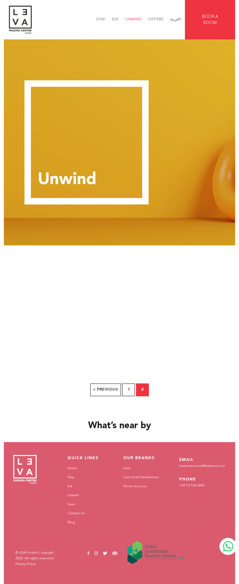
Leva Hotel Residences (138, 477)
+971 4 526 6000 (191, 485)
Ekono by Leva (133, 486)
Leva (126, 468)
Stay (100, 19)
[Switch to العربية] (175, 19)
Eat (115, 19)
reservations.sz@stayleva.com (199, 466)
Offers (156, 19)
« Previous (105, 390)
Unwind (133, 19)
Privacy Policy (25, 564)
